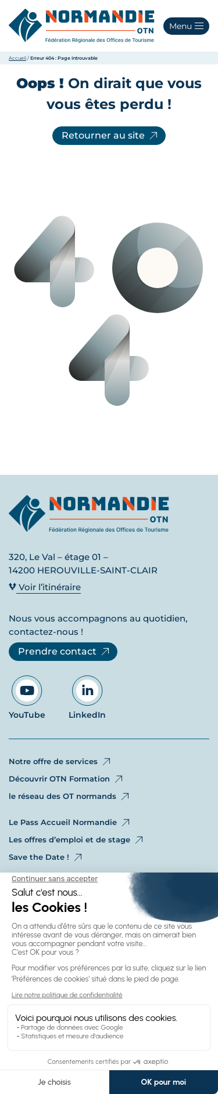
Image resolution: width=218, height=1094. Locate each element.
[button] (186, 26)
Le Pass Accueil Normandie (70, 822)
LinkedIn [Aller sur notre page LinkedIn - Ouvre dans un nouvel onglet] (87, 697)
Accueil (17, 58)
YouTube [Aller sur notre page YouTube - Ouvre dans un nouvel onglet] (27, 697)
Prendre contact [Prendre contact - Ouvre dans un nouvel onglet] (64, 651)
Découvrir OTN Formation (66, 779)
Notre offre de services (60, 762)
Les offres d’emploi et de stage (77, 840)
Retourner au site (110, 135)
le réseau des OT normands (70, 796)
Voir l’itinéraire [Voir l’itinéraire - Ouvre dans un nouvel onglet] (45, 587)
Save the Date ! (46, 857)
